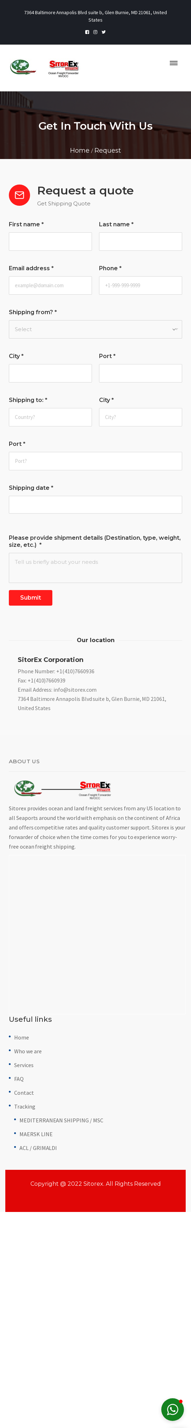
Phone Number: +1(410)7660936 (56, 846)
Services (24, 1240)
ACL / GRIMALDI (38, 1323)
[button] (172, 1409)
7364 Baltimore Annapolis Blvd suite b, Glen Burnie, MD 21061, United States (92, 879)
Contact (24, 1268)
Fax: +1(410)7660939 (41, 856)
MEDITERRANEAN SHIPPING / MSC (61, 1295)
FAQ (19, 1254)
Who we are (28, 1226)
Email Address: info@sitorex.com (57, 865)
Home (21, 1213)
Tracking (24, 1282)
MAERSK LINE (35, 1309)
